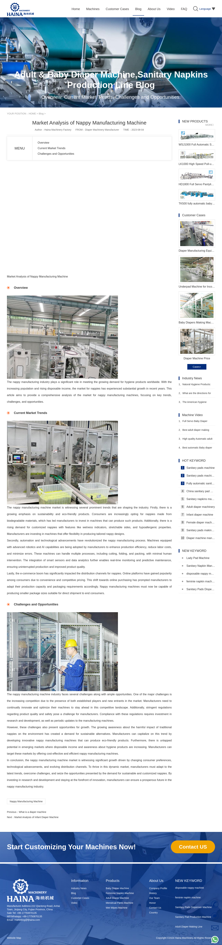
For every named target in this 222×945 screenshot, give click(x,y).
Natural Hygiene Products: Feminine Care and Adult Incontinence (195, 386)
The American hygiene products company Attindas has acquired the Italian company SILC (195, 403)
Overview (43, 142)
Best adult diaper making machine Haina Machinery (194, 431)
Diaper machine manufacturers (198, 538)
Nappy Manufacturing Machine (26, 801)
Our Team (154, 898)
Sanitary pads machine (198, 467)
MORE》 (210, 124)
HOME (32, 113)
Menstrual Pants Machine (119, 902)
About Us (156, 881)
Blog (41, 113)
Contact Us (155, 907)
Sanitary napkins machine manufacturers (198, 499)
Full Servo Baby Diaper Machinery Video (193, 422)
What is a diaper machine (32, 812)
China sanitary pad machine (198, 491)
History (153, 893)
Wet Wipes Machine (116, 907)
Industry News (79, 888)
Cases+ (197, 366)
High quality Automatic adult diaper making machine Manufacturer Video (195, 440)
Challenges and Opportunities (56, 153)
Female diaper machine (198, 522)
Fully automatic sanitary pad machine (198, 483)
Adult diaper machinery (198, 506)
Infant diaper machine (197, 514)
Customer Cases (80, 898)
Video (74, 902)
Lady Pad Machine (196, 558)
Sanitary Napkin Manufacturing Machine (198, 565)
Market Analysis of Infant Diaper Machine (36, 817)
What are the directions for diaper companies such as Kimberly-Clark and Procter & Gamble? (195, 394)
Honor (152, 902)
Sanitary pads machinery (198, 475)
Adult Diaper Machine (117, 898)
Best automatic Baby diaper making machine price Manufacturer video (195, 449)
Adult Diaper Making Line (188, 927)
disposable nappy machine (198, 573)
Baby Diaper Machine (117, 888)
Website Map (14, 938)
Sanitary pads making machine (198, 530)
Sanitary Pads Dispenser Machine (198, 589)
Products (112, 881)
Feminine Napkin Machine (120, 893)
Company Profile (158, 888)
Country (153, 912)
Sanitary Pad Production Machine (193, 917)
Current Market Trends (51, 148)
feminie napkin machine (198, 581)
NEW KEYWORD (188, 881)
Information (79, 881)
